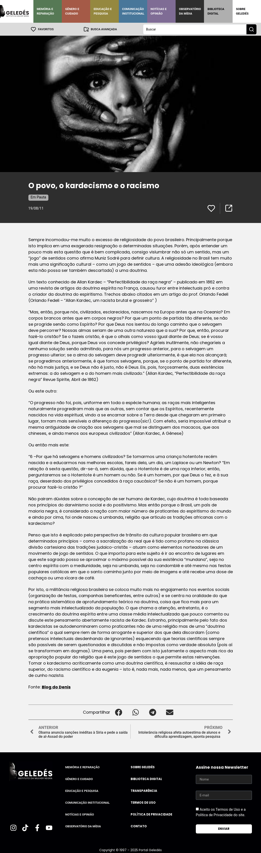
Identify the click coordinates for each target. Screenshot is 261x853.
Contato (139, 826)
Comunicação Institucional (133, 11)
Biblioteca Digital (215, 11)
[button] (118, 712)
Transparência (144, 790)
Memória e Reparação (45, 11)
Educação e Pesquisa (103, 11)
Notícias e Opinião (159, 11)
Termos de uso (143, 802)
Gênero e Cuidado (72, 11)
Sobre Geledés (242, 11)
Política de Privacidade (151, 814)
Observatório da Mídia (190, 11)
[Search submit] (251, 29)
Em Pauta (38, 197)
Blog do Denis (56, 687)
